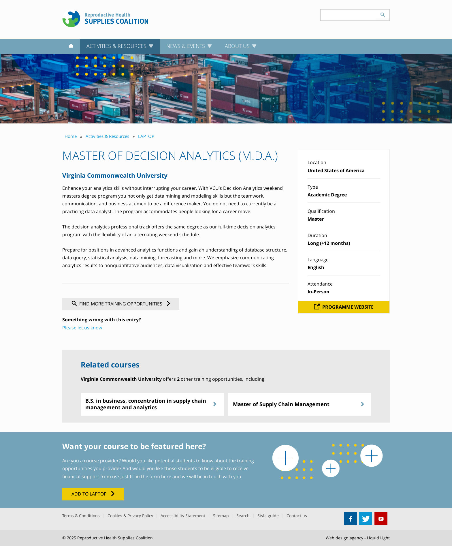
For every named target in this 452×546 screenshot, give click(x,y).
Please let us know (82, 327)
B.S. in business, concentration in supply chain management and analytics (145, 404)
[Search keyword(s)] (348, 15)
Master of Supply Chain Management (281, 404)
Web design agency (344, 538)
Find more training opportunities (120, 304)
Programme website (348, 307)
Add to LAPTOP (89, 494)
